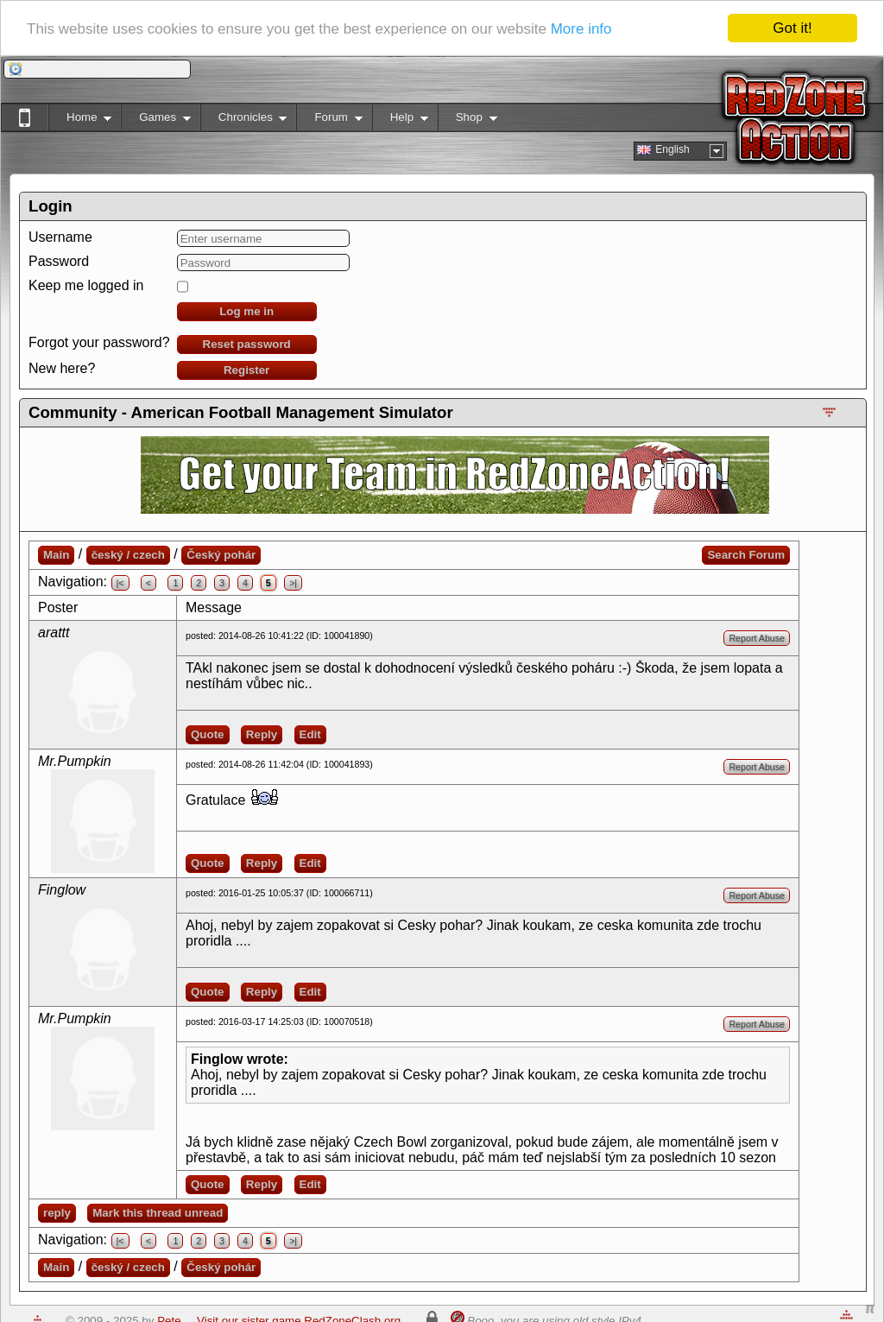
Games (156, 120)
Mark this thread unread (157, 1212)
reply (57, 1212)
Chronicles (243, 120)
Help (400, 120)
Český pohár (221, 554)
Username (60, 237)
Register (246, 370)
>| (293, 583)
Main (56, 554)
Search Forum (746, 554)
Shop (467, 120)
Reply (261, 734)
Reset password (247, 344)
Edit (310, 734)
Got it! (792, 28)
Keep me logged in (85, 285)
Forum (329, 120)
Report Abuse (757, 638)
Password (58, 261)
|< (120, 583)
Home (79, 120)
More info (581, 28)
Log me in (246, 311)
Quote (207, 734)
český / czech (128, 554)
